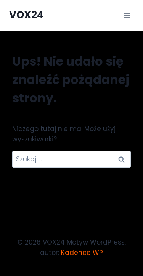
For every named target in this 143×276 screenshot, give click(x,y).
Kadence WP (82, 252)
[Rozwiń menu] (127, 15)
